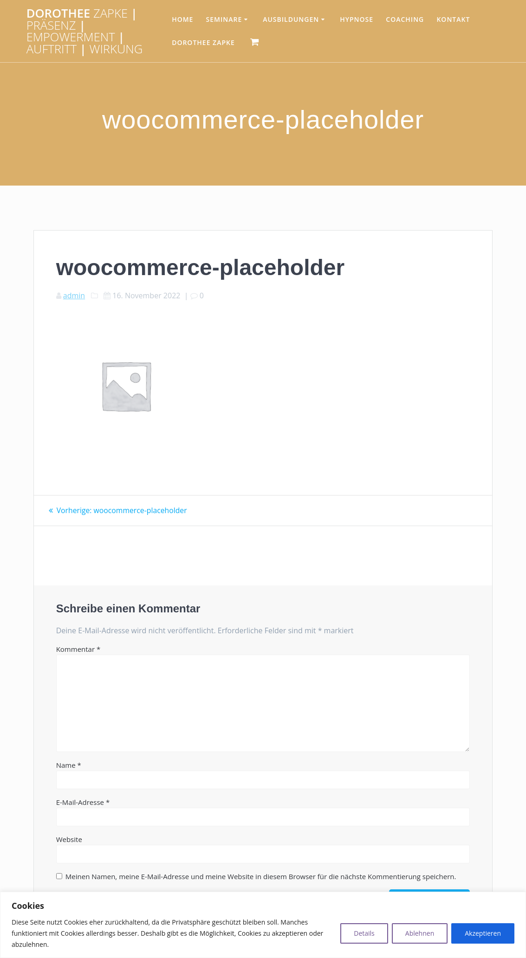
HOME (182, 19)
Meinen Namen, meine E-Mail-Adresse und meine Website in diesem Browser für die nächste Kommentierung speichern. (260, 876)
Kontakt (453, 19)
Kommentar (78, 648)
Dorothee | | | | (84, 31)
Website (69, 838)
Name (68, 764)
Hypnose (356, 19)
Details (364, 933)
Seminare (224, 19)
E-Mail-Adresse (83, 801)
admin (74, 295)
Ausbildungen (291, 19)
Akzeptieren (483, 933)
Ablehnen (419, 933)
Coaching (405, 19)
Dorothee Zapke (203, 42)
